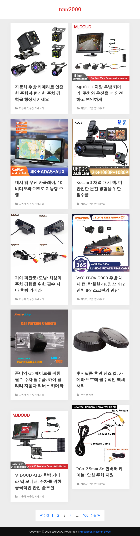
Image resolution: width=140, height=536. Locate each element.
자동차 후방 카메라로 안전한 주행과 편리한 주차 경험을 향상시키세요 (38, 93)
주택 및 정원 (87, 395)
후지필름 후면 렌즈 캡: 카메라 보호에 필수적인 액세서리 (101, 380)
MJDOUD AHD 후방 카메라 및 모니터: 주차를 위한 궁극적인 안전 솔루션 (39, 481)
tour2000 (70, 9)
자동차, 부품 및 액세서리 (32, 109)
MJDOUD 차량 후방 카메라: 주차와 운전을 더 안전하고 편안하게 (101, 93)
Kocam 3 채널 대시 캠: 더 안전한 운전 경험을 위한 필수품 (100, 189)
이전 (46, 515)
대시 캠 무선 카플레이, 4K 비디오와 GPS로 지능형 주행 (38, 189)
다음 (93, 515)
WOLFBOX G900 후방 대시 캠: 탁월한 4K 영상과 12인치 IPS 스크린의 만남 (100, 284)
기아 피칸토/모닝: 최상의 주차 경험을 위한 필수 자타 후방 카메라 (39, 284)
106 (85, 515)
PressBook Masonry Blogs (95, 531)
